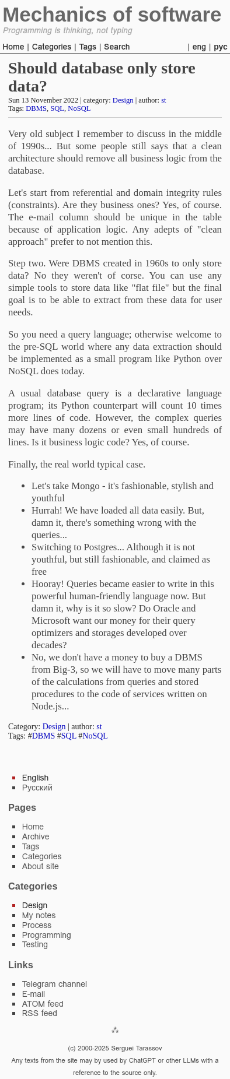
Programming (46, 935)
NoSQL (79, 108)
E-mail (33, 993)
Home (13, 46)
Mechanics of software (111, 14)
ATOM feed (43, 1003)
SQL (57, 108)
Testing (35, 944)
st (163, 100)
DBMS (36, 108)
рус (221, 46)
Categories (52, 46)
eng (199, 46)
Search (117, 46)
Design (123, 100)
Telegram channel (54, 984)
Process (37, 925)
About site (40, 866)
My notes (39, 915)
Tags (87, 46)
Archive (36, 836)
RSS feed (39, 1013)
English (35, 777)
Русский (37, 787)
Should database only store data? (102, 77)
